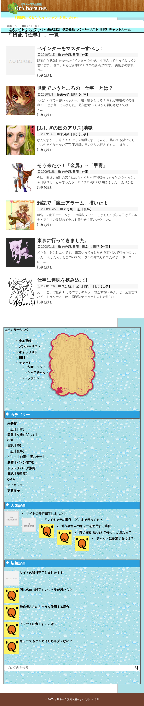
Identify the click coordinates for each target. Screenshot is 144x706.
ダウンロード (18, 32)
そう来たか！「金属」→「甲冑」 (72, 165)
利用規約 (21, 17)
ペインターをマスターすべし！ (70, 48)
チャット (25, 362)
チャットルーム (120, 29)
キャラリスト (28, 352)
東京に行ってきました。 (63, 240)
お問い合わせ (68, 17)
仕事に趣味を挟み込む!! (62, 280)
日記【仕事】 (82, 54)
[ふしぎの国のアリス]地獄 (65, 128)
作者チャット (36, 367)
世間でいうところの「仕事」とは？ (75, 88)
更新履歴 (13, 490)
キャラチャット (38, 372)
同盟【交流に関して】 (22, 435)
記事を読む (45, 75)
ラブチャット (36, 378)
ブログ (34, 32)
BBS (103, 29)
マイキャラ (15, 485)
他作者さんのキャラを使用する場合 (86, 526)
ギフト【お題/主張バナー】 (26, 456)
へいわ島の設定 (49, 29)
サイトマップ (48, 17)
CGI (10, 440)
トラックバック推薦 (21, 468)
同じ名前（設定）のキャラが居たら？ (105, 532)
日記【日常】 (82, 246)
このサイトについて (23, 29)
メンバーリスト (87, 29)
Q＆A (33, 17)
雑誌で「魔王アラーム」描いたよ (72, 203)
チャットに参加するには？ (115, 538)
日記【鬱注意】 (18, 473)
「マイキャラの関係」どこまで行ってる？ (73, 519)
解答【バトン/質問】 (21, 462)
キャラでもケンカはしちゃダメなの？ (46, 641)
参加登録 (68, 29)
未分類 (66, 54)
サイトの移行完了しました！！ (47, 513)
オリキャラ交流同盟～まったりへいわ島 (77, 699)
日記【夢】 (15, 445)
